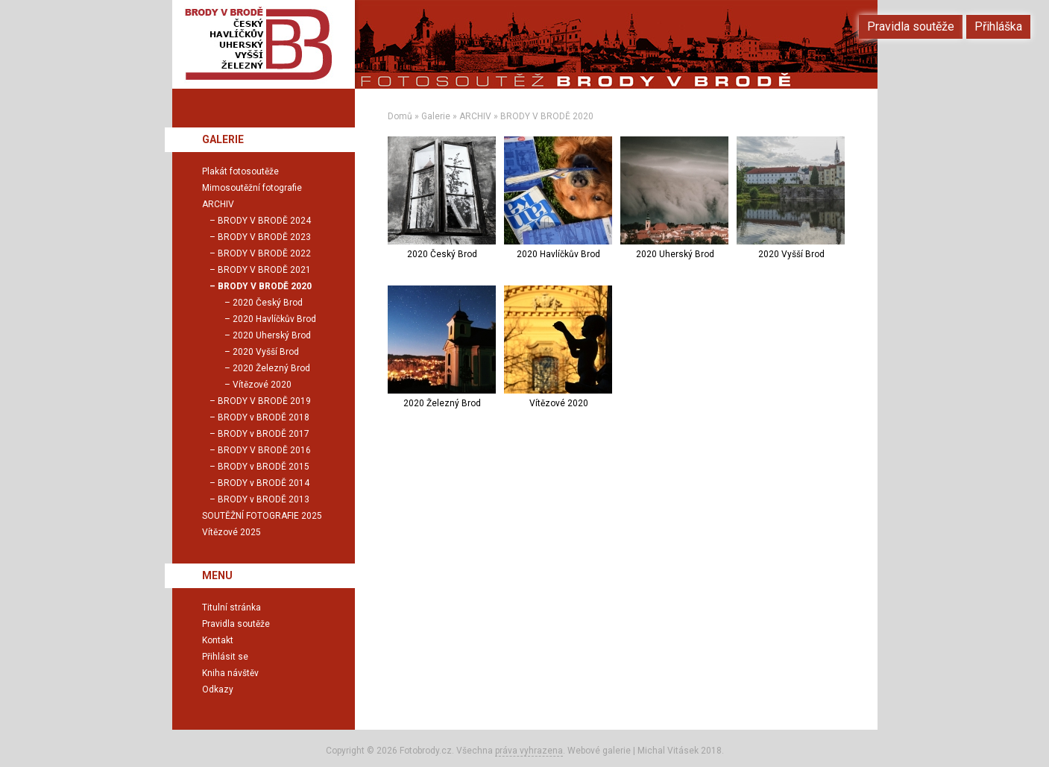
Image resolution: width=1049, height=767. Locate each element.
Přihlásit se (225, 656)
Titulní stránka (231, 607)
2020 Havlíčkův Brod (274, 319)
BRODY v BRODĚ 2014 (263, 483)
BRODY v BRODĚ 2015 (263, 466)
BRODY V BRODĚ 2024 (264, 220)
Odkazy (217, 689)
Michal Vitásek (668, 750)
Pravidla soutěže (236, 624)
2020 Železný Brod (271, 368)
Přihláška (998, 26)
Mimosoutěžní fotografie (252, 188)
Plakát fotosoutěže (240, 171)
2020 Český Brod (268, 302)
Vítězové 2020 (262, 384)
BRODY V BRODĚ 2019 (264, 401)
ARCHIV (475, 116)
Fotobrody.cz (426, 750)
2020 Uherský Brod (272, 335)
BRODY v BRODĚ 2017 (263, 434)
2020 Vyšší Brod (266, 352)
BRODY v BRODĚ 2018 (263, 417)
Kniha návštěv (230, 673)
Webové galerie (599, 750)
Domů (400, 116)
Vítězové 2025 (231, 532)
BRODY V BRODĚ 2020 (546, 116)
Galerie (435, 116)
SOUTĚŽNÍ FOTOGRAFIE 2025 (262, 516)
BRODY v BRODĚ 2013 (263, 499)
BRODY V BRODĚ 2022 (264, 253)
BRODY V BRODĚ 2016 (264, 450)
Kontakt (217, 640)
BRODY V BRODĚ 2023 (264, 237)
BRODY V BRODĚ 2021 (264, 270)
